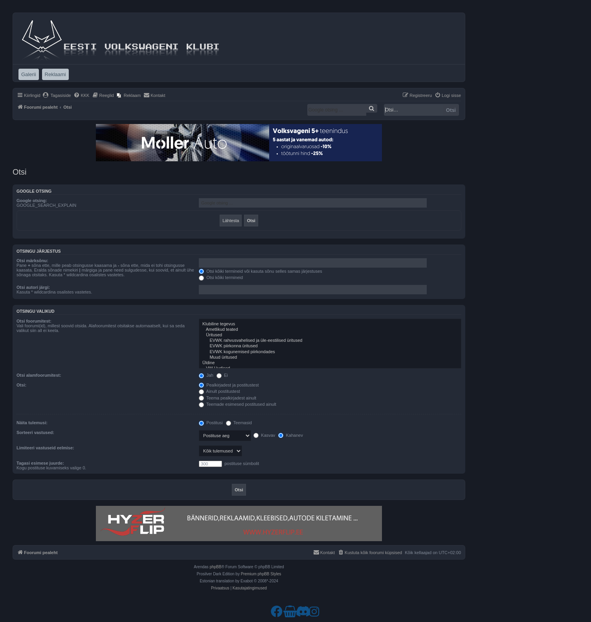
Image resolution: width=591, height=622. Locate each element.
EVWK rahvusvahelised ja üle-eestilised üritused (330, 340)
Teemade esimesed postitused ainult (237, 404)
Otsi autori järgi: (33, 287)
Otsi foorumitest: (34, 321)
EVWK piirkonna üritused (330, 346)
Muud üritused (330, 357)
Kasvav (264, 435)
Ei (222, 375)
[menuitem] (56, 95)
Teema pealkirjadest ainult (227, 398)
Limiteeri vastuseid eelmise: (45, 447)
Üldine (330, 363)
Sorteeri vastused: (35, 432)
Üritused (330, 335)
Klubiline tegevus (330, 324)
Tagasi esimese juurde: (40, 463)
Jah (206, 375)
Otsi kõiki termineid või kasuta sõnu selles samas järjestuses (260, 271)
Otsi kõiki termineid (221, 277)
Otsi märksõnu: (32, 260)
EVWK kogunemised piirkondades (330, 352)
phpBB (215, 567)
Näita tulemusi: (32, 422)
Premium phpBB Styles (261, 574)
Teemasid (239, 422)
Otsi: (21, 385)
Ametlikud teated (330, 329)
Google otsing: (32, 200)
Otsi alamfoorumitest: (39, 375)
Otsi (451, 109)
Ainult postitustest (219, 391)
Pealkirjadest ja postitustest (229, 385)
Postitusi (211, 422)
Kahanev (290, 435)
